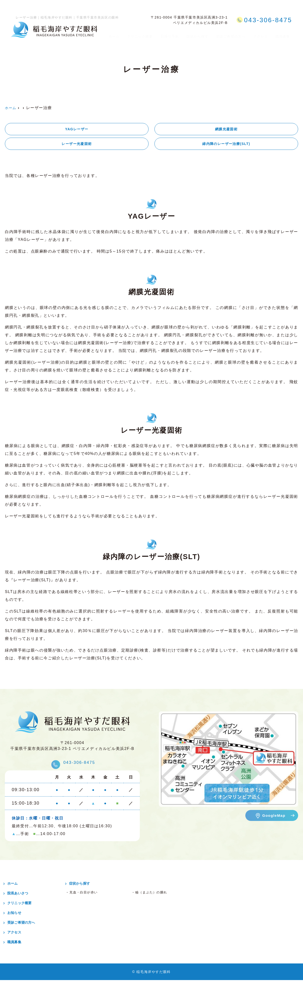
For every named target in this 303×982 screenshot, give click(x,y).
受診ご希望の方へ (232, 34)
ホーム (112, 34)
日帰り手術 (168, 34)
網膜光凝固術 (226, 129)
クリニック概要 (138, 34)
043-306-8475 (79, 763)
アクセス (262, 34)
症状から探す (197, 34)
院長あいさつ (21, 895)
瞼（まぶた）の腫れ (154, 894)
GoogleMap (273, 817)
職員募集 (284, 34)
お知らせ (17, 914)
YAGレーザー (77, 129)
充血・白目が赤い (86, 894)
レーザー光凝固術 (77, 145)
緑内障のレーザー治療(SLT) (226, 145)
